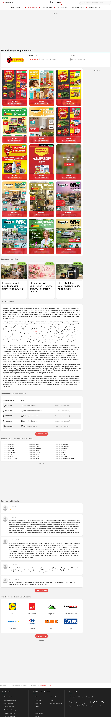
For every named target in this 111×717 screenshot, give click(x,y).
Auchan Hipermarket (56, 703)
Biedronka (33, 685)
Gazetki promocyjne (10, 700)
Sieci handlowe (8, 703)
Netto (52, 700)
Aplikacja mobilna (9, 713)
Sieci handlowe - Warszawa (19, 685)
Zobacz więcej (42, 434)
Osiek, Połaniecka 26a (29, 405)
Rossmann (38, 703)
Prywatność (89, 697)
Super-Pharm (39, 713)
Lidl (36, 697)
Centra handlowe (9, 706)
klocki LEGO (33, 332)
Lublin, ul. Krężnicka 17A (30, 421)
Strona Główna (8, 697)
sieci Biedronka (13, 394)
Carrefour (37, 706)
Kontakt (72, 697)
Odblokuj (68, 164)
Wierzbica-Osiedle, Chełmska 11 (32, 410)
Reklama (80, 697)
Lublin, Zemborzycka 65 (30, 426)
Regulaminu (95, 702)
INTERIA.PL (79, 706)
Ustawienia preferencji (82, 704)
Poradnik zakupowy (10, 710)
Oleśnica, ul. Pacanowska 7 (31, 416)
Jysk (36, 710)
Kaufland (53, 697)
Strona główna (4, 685)
